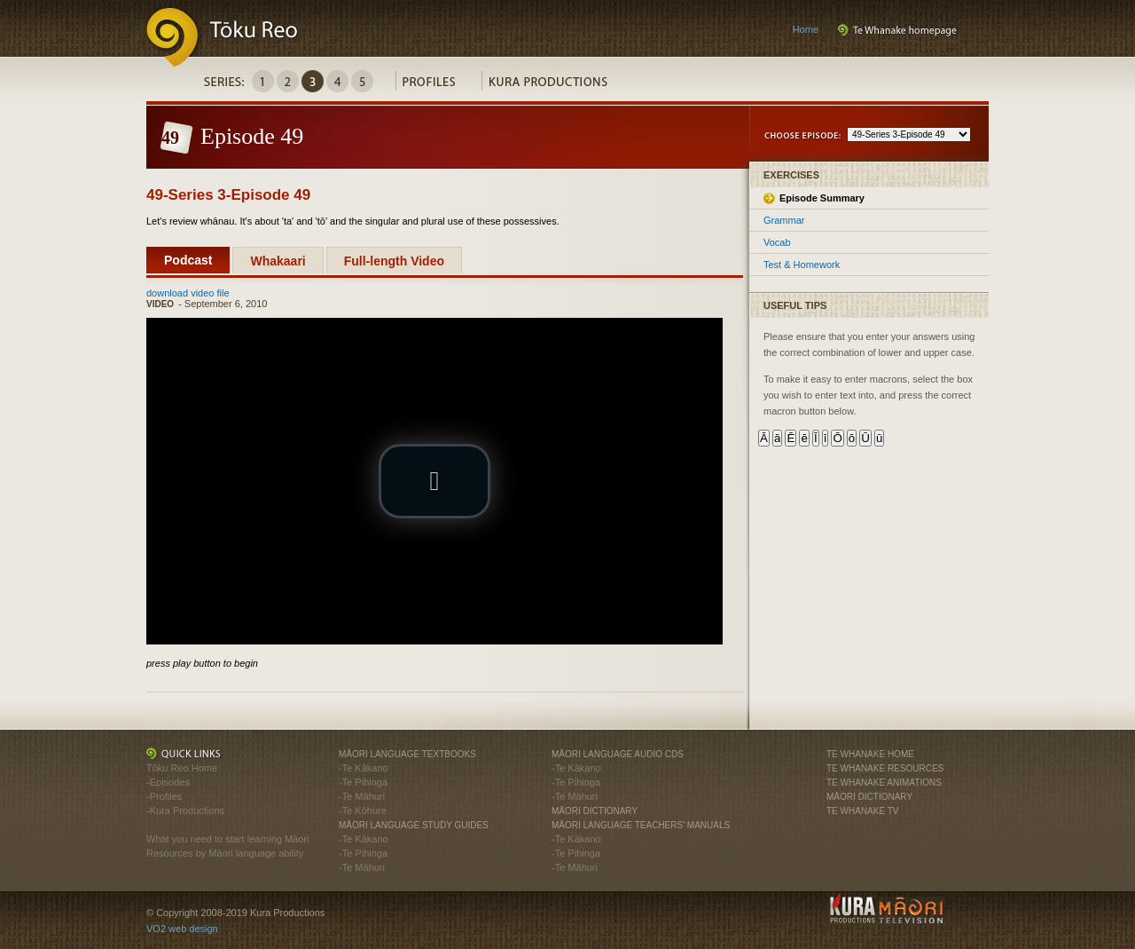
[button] (434, 481)
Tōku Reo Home (181, 768)
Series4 (337, 81)
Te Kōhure (364, 810)
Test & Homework (801, 264)
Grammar (783, 220)
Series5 (362, 81)
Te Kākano (365, 768)
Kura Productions (557, 85)
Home (805, 29)
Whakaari (277, 261)
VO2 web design (182, 928)
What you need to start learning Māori (227, 839)
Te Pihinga (364, 782)
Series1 (263, 81)
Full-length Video (394, 261)
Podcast (188, 260)
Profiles (438, 85)
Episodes (170, 782)
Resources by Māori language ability (224, 853)
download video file (188, 293)
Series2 (288, 81)
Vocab (777, 242)
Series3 (312, 81)
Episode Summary (822, 198)
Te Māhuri (363, 796)
